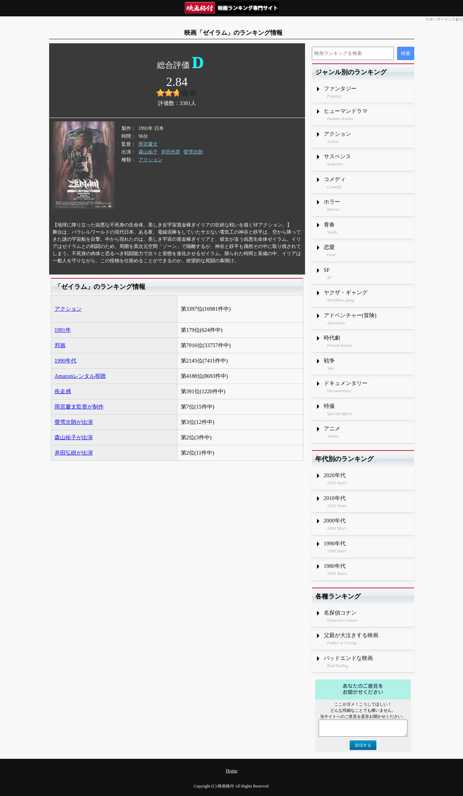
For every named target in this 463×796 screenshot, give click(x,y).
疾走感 (63, 391)
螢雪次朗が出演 (74, 422)
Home (231, 770)
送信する (363, 745)
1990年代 (65, 361)
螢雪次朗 (193, 151)
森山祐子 (148, 151)
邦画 (60, 345)
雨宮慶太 (148, 144)
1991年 (63, 330)
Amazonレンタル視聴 (80, 376)
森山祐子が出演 (74, 437)
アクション (150, 159)
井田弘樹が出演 (74, 453)
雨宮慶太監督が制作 (79, 407)
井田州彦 (170, 151)
